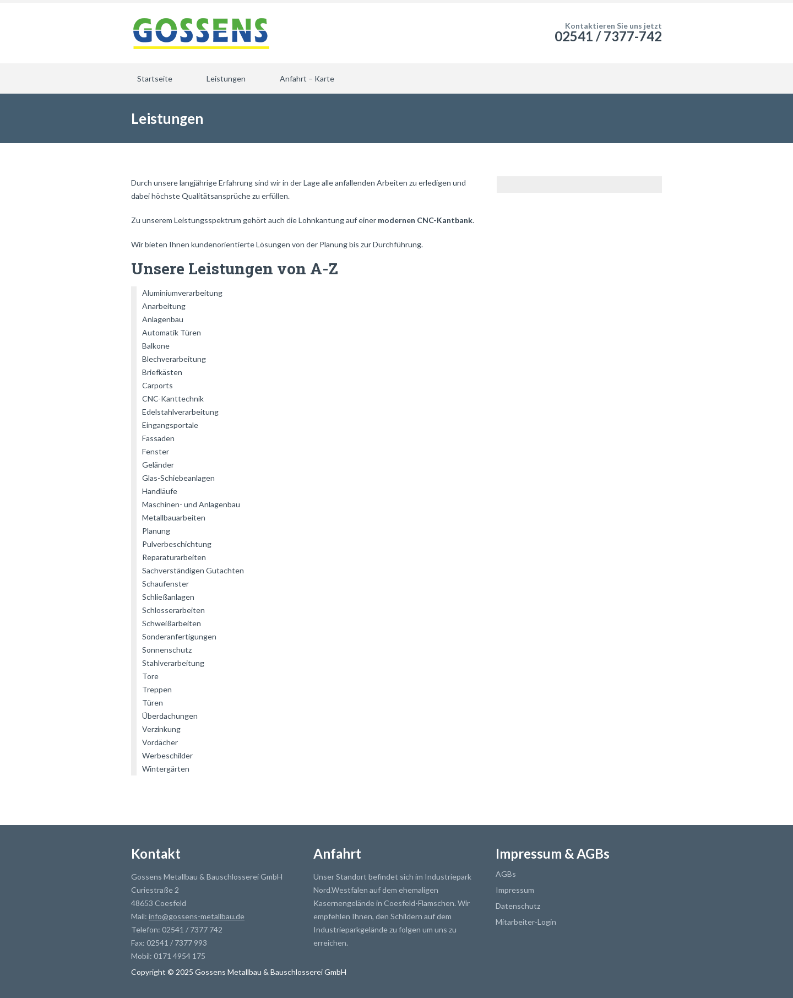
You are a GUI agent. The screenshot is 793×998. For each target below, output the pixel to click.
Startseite (154, 78)
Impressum (515, 889)
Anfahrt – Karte (307, 78)
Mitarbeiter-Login (526, 921)
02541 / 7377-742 (608, 36)
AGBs (506, 873)
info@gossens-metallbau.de (197, 916)
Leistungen (226, 78)
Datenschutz (518, 905)
